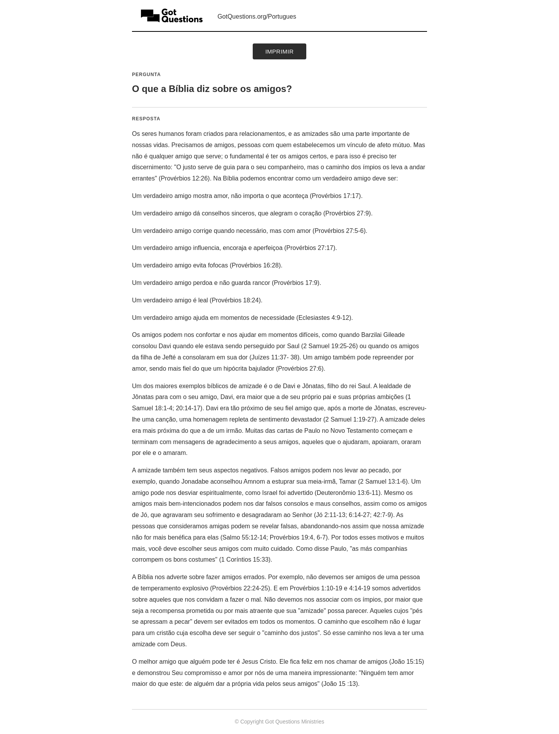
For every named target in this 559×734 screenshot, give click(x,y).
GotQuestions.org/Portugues (256, 16)
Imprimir (279, 51)
